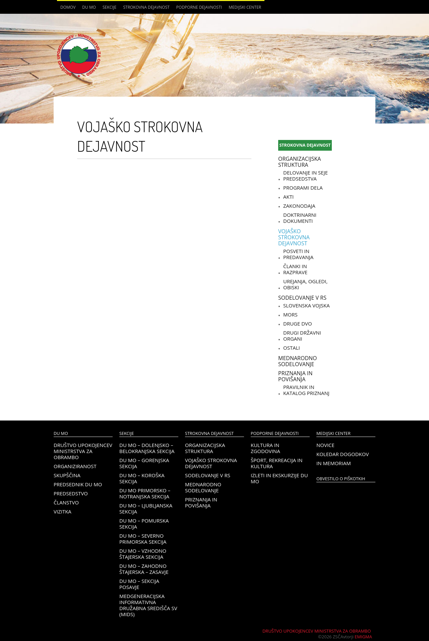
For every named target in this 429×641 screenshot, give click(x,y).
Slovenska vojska (306, 305)
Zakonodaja (299, 206)
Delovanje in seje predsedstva (305, 175)
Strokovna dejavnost (146, 7)
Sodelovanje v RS (302, 298)
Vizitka (62, 511)
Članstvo (66, 502)
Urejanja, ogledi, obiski (305, 284)
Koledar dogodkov (342, 454)
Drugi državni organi (302, 336)
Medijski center (245, 7)
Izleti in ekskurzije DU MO (279, 478)
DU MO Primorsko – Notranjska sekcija (144, 493)
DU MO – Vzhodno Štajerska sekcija (142, 554)
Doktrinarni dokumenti (299, 218)
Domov (67, 7)
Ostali (291, 348)
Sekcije (109, 7)
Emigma (363, 637)
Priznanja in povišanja (295, 376)
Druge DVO (297, 323)
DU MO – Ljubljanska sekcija (145, 508)
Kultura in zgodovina (265, 448)
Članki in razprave (295, 269)
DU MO (89, 7)
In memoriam (333, 463)
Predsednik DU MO (78, 484)
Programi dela (303, 188)
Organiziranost (75, 466)
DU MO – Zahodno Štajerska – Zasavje (144, 569)
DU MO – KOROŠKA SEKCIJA (142, 478)
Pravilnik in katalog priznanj (306, 390)
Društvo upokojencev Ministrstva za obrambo (83, 451)
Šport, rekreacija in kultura (277, 463)
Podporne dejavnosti (199, 7)
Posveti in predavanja (298, 254)
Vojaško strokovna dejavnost (294, 237)
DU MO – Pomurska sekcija (144, 523)
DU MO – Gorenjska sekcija (144, 463)
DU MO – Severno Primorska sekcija (143, 539)
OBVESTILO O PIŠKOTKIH (340, 479)
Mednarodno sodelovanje (297, 361)
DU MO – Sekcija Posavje (139, 584)
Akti (288, 197)
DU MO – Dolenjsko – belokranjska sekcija (146, 448)
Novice (325, 445)
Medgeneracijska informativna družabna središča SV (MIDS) (148, 605)
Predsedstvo (71, 493)
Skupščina (67, 475)
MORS (290, 314)
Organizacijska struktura (299, 162)
